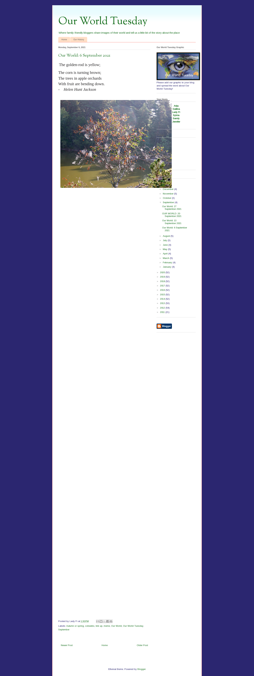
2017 (163, 285)
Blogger (141, 669)
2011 (162, 312)
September (63, 629)
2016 (163, 290)
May (165, 249)
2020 (163, 272)
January (167, 267)
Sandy (176, 118)
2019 (163, 276)
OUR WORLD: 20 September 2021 (171, 215)
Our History (78, 39)
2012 (163, 307)
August (167, 236)
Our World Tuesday (102, 21)
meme (107, 626)
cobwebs (89, 626)
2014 (163, 299)
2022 (163, 181)
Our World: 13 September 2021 (171, 222)
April (165, 253)
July (165, 240)
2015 (163, 294)
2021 (163, 185)
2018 (163, 281)
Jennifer (176, 121)
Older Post (142, 645)
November (168, 193)
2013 (163, 303)
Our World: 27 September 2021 (171, 207)
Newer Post (67, 645)
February (168, 262)
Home (64, 39)
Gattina (176, 109)
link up (99, 626)
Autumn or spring (75, 626)
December (168, 189)
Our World (116, 626)
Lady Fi (176, 112)
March (166, 258)
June (165, 245)
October (167, 198)
